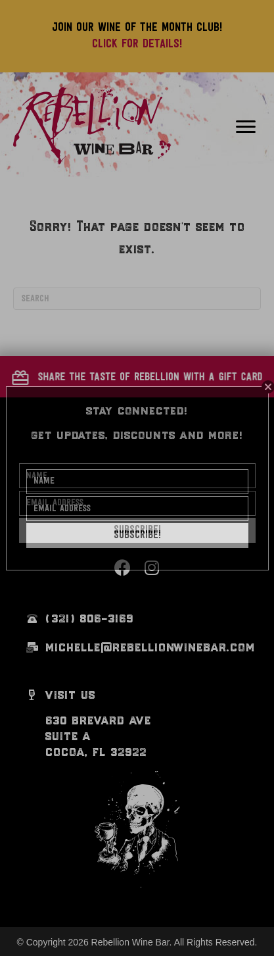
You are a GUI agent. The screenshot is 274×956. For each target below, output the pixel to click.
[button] (137, 376)
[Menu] (246, 127)
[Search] (137, 299)
